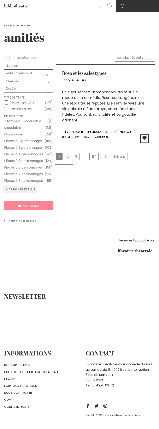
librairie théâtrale (136, 251)
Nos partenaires (17, 365)
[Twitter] (97, 406)
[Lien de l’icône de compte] (109, 6)
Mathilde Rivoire (132, 415)
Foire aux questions (20, 386)
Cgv (7, 400)
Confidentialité (16, 407)
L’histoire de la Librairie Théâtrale (31, 372)
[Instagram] (106, 406)
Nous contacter (18, 393)
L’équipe (10, 379)
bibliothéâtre (16, 6)
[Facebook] (89, 406)
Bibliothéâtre (11, 25)
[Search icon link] (122, 6)
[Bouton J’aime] (144, 138)
